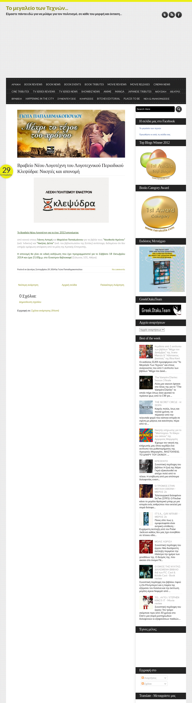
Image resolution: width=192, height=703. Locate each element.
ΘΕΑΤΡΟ (175, 91)
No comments (118, 269)
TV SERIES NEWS (68, 91)
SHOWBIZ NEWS (90, 91)
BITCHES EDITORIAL (108, 98)
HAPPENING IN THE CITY (40, 98)
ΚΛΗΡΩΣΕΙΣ (87, 98)
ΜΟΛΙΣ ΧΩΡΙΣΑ (163, 541)
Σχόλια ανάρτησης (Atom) (45, 310)
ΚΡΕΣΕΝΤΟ (161, 460)
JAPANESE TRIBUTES (140, 91)
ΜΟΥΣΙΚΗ (160, 91)
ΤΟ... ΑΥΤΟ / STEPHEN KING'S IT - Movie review (167, 600)
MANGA (119, 91)
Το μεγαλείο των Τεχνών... (37, 8)
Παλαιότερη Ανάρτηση (112, 284)
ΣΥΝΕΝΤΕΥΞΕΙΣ (67, 98)
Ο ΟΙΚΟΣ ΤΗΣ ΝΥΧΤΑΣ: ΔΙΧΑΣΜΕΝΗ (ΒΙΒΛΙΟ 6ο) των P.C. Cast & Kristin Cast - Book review (168, 572)
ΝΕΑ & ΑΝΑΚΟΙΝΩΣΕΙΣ (157, 98)
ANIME (107, 91)
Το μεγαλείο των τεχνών (150, 128)
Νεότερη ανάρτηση (28, 284)
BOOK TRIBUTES (94, 84)
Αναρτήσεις (149, 677)
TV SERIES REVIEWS (44, 91)
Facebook (178, 14)
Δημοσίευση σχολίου (30, 301)
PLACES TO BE (132, 98)
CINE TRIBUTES (20, 91)
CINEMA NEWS (162, 84)
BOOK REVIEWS (33, 84)
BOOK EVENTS (72, 84)
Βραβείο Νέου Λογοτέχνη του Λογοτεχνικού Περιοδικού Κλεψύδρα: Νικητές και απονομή (70, 168)
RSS (171, 14)
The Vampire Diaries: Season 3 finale (166, 379)
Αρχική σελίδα (69, 284)
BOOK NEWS (53, 84)
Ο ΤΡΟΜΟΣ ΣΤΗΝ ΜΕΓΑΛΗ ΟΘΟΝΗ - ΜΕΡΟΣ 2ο (165, 488)
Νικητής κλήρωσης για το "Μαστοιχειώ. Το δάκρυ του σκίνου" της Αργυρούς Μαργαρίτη (168, 435)
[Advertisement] (96, 49)
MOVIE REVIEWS (117, 84)
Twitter (164, 14)
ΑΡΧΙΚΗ (16, 84)
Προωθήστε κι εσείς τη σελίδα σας (154, 134)
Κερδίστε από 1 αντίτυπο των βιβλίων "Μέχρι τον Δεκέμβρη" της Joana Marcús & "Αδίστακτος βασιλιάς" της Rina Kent (168, 352)
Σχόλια (147, 683)
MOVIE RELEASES (140, 84)
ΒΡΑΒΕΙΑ (17, 98)
